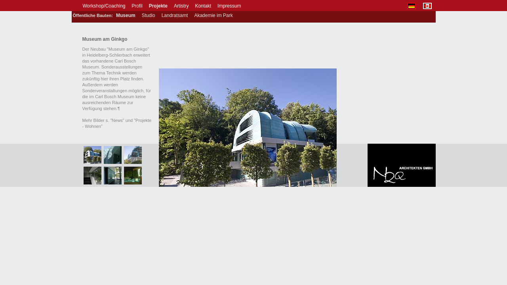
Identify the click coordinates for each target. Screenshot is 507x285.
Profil (137, 6)
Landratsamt (175, 15)
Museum (125, 15)
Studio (148, 15)
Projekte (158, 6)
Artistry (181, 6)
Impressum (229, 6)
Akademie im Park (213, 15)
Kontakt (203, 6)
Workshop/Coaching (104, 6)
